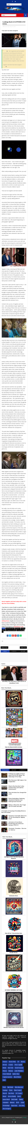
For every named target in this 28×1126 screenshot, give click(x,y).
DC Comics (19, 1095)
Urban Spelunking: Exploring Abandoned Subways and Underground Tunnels (16, 802)
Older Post (23, 648)
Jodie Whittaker (19, 1072)
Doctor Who (12, 1063)
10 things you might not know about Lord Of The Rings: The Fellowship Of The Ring (16, 777)
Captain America (7, 1079)
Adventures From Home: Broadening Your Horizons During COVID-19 (16, 825)
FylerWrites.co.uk (18, 626)
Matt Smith (14, 1101)
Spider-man (16, 1076)
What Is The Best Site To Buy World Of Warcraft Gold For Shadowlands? (16, 789)
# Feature (17, 628)
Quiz (4, 1082)
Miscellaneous (19, 1089)
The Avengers (7, 1110)
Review (5, 1066)
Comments (22, 772)
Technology (6, 1107)
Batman (11, 1072)
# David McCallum (10, 628)
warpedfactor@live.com (8, 1055)
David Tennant (19, 1069)
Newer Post (4, 648)
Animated (5, 1104)
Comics (11, 1066)
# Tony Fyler (19, 630)
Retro (19, 1098)
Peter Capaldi (18, 1066)
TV (18, 1063)
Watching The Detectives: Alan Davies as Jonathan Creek (14, 684)
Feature (5, 1063)
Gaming (5, 1092)
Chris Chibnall (7, 1076)
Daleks (21, 1101)
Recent (14, 772)
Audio (22, 1104)
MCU (17, 1104)
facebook (14, 653)
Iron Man (21, 1107)
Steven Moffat (12, 1098)
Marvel (5, 1095)
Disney (5, 1072)
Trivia (10, 1092)
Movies (23, 1063)
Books (4, 1069)
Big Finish (10, 1089)
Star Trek (10, 1069)
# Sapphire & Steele (10, 630)
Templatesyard (18, 1119)
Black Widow (17, 1079)
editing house (5, 621)
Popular (5, 772)
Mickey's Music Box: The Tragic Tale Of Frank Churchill (17, 807)
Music (4, 1098)
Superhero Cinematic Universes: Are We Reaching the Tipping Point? (17, 819)
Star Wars (11, 1095)
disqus (5, 653)
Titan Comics (17, 1092)
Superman (14, 1107)
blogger (23, 653)
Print (4, 1089)
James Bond (6, 1101)
